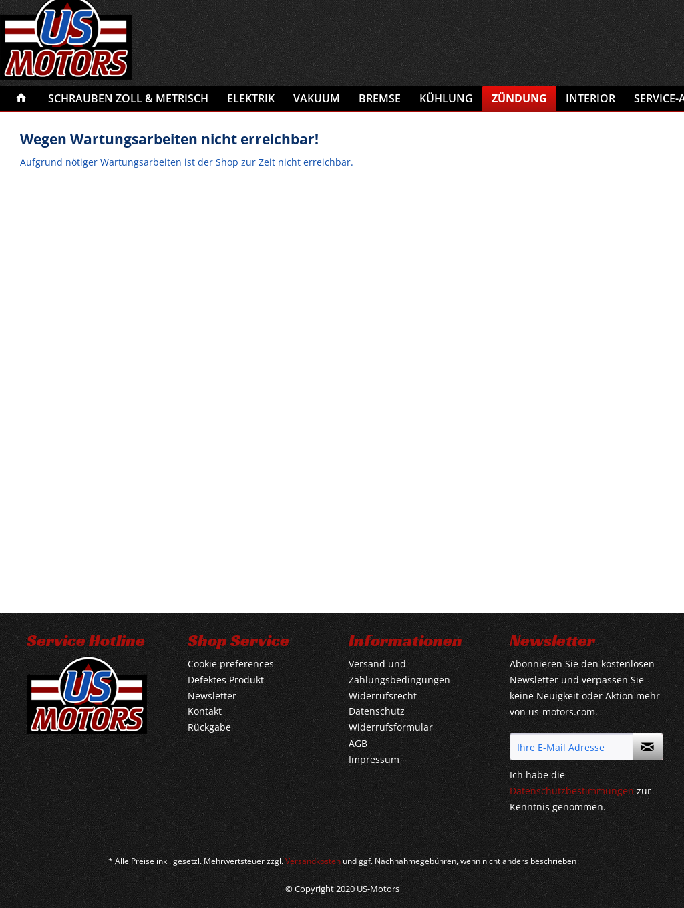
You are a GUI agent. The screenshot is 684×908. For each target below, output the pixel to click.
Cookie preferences (231, 663)
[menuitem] (21, 98)
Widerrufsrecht (383, 695)
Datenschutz (377, 711)
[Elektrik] (251, 98)
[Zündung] (519, 98)
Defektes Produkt (226, 679)
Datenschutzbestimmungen (572, 790)
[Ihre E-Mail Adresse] (571, 746)
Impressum (374, 759)
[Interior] (590, 98)
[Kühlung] (446, 98)
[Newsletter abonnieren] (648, 746)
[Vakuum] (316, 98)
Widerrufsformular (391, 727)
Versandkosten (313, 861)
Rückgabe (209, 727)
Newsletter (212, 695)
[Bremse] (379, 98)
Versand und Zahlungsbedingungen (399, 671)
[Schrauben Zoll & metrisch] (128, 98)
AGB (358, 743)
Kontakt (205, 711)
